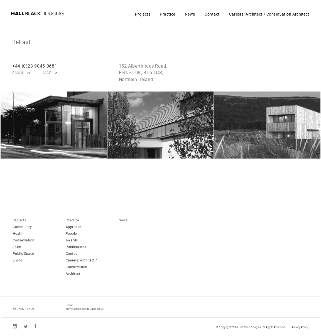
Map (47, 72)
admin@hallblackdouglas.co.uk (85, 309)
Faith (17, 246)
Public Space (23, 253)
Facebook (35, 326)
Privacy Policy (300, 327)
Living (18, 260)
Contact (212, 14)
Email (18, 72)
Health (18, 233)
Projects (142, 14)
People (71, 233)
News (190, 14)
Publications (76, 246)
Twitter (26, 326)
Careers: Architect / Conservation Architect (269, 14)
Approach (74, 226)
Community (22, 226)
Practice (167, 14)
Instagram (15, 326)
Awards (72, 240)
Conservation (24, 240)
